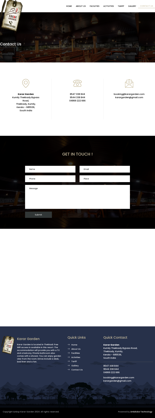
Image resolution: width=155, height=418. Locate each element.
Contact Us (146, 6)
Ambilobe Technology (141, 411)
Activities (108, 6)
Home (69, 6)
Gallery (132, 6)
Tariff (121, 6)
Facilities (94, 6)
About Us (81, 6)
